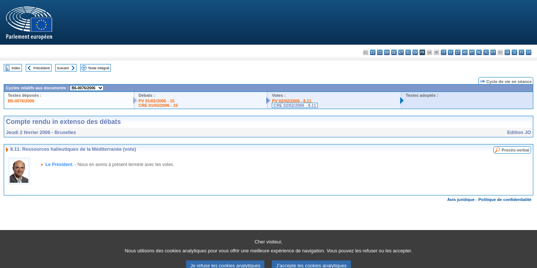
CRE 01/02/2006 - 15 (158, 105)
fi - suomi (521, 52)
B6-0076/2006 (21, 101)
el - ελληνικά (408, 52)
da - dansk (387, 52)
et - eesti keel (401, 52)
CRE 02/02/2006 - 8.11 (294, 105)
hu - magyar (465, 52)
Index (16, 68)
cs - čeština (380, 52)
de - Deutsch (394, 52)
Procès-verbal (515, 150)
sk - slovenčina (507, 52)
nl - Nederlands (479, 52)
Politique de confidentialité (504, 199)
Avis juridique (461, 199)
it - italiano (443, 52)
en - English (415, 52)
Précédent (42, 68)
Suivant (63, 68)
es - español (373, 52)
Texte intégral (98, 68)
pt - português (493, 52)
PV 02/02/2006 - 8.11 (291, 101)
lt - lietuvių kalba (458, 52)
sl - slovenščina (514, 52)
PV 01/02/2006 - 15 (157, 101)
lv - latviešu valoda (450, 52)
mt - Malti (472, 52)
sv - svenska (528, 52)
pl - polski (486, 52)
